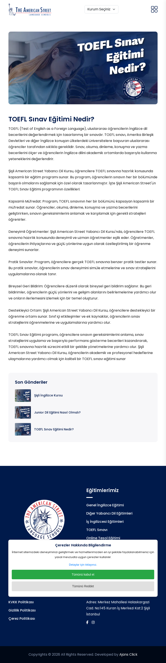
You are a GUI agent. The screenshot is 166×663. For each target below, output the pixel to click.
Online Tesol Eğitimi (103, 538)
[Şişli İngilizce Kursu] (23, 395)
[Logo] (30, 9)
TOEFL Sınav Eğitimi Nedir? (54, 429)
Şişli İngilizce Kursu (48, 395)
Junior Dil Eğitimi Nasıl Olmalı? (57, 412)
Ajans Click (128, 654)
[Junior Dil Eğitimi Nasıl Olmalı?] (23, 412)
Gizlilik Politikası (22, 610)
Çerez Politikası (21, 618)
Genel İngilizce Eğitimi (105, 505)
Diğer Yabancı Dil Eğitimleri (109, 513)
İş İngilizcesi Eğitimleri (105, 521)
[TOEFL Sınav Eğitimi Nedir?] (23, 428)
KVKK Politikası (21, 602)
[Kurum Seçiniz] (101, 9)
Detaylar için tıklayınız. (83, 564)
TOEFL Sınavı (96, 529)
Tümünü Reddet (83, 586)
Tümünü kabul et (83, 574)
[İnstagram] (93, 622)
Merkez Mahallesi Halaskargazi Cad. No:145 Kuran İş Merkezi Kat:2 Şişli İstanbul (118, 608)
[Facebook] (87, 622)
